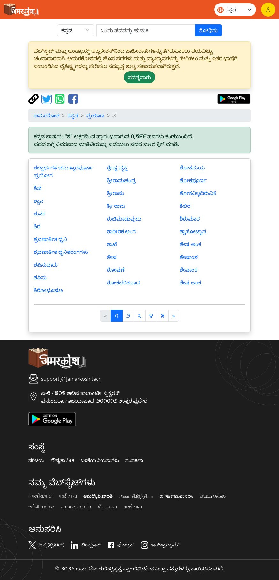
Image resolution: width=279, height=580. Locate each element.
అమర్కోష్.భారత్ (97, 496)
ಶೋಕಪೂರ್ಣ (193, 180)
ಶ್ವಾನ (38, 200)
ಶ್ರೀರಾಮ (115, 193)
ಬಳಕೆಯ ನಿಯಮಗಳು (100, 460)
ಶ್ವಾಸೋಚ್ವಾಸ (193, 231)
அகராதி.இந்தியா (136, 496)
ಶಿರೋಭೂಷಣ (48, 290)
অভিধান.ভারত (41, 507)
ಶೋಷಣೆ (116, 269)
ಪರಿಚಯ (36, 460)
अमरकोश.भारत (40, 496)
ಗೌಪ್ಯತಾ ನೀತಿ (62, 460)
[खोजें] (145, 30)
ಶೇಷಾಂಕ (188, 269)
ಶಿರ (37, 226)
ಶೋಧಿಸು (208, 30)
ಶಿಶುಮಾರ (190, 218)
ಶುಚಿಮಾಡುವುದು (124, 218)
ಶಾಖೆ (112, 244)
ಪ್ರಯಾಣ (95, 115)
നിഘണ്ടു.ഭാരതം (176, 496)
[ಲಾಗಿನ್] (268, 10)
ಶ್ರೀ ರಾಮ (116, 205)
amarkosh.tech (76, 507)
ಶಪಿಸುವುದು (46, 264)
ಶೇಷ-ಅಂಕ (190, 244)
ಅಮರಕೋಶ (46, 115)
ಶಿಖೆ (37, 188)
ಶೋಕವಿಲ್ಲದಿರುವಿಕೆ (198, 193)
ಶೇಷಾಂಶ (189, 256)
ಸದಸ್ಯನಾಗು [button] (139, 77)
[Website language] (235, 9)
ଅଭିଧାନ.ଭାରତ (213, 496)
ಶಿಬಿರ (185, 205)
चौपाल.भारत (107, 507)
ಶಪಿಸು (40, 277)
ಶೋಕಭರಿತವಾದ (123, 282)
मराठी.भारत (68, 496)
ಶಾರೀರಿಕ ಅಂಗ (121, 231)
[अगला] (173, 316)
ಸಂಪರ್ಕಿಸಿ (134, 460)
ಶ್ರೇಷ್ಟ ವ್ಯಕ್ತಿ (117, 167)
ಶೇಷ (112, 256)
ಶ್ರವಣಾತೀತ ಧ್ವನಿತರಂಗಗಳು (61, 251)
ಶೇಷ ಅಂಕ (190, 282)
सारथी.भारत (132, 507)
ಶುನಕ (39, 213)
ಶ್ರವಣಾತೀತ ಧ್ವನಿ (50, 239)
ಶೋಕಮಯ (192, 167)
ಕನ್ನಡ (72, 115)
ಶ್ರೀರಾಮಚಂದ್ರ (121, 180)
